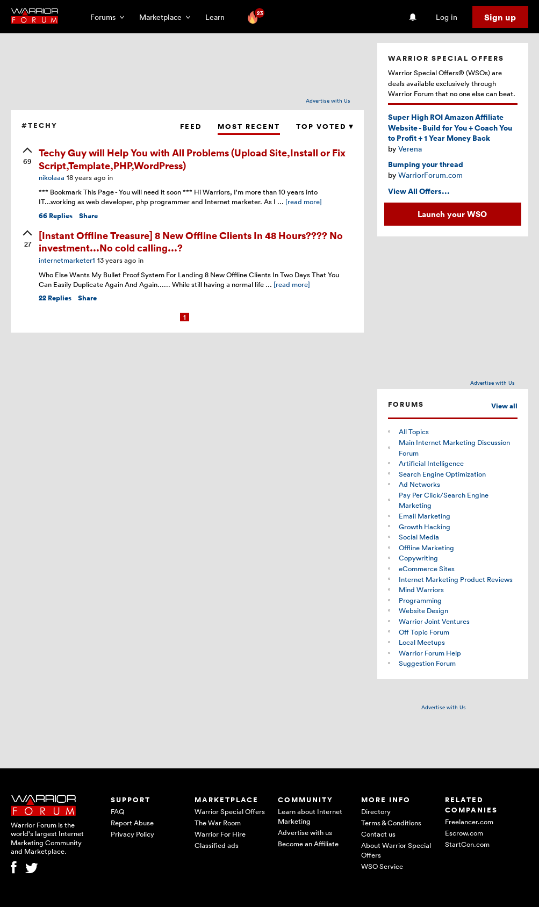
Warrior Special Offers (230, 811)
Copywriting (418, 558)
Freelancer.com (469, 821)
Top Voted (324, 126)
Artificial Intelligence (431, 463)
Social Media (419, 537)
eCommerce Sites (427, 568)
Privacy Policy (132, 834)
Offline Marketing (426, 547)
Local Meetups (422, 642)
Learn (218, 17)
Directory (376, 811)
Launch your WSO (452, 214)
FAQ (117, 811)
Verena (410, 148)
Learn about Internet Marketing (310, 816)
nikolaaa (51, 177)
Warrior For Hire (220, 834)
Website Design (423, 610)
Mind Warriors (421, 589)
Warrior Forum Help (430, 653)
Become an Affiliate (308, 843)
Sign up (500, 17)
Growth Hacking (424, 526)
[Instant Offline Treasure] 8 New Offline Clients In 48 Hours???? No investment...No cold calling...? (191, 241)
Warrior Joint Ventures (434, 621)
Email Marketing (424, 516)
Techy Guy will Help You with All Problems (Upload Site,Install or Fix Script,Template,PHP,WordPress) (192, 158)
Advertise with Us (328, 100)
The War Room (218, 822)
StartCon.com (467, 844)
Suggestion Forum (427, 663)
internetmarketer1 (67, 260)
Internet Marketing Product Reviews (456, 579)
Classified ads (217, 845)
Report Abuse (132, 822)
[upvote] (27, 157)
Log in (446, 17)
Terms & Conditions (391, 822)
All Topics (414, 431)
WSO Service (382, 866)
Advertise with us (305, 832)
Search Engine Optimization (442, 474)
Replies (56, 216)
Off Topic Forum (424, 632)
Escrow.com (464, 833)
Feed (191, 126)
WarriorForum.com (430, 175)
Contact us (378, 834)
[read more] (303, 201)
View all (504, 406)
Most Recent (249, 126)
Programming (420, 600)
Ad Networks (419, 484)
